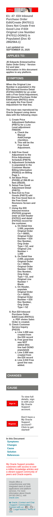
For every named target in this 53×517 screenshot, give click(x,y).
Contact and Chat (26, 502)
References (13, 455)
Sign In (12, 403)
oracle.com (14, 498)
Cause (10, 448)
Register (12, 424)
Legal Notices (20, 509)
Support (13, 505)
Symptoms (13, 441)
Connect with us (16, 507)
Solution (11, 452)
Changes (12, 445)
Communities (24, 505)
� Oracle (13, 502)
